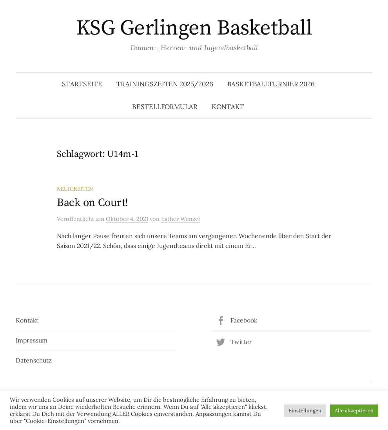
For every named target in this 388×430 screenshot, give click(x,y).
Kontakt (228, 106)
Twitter (241, 342)
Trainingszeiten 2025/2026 (164, 84)
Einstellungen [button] (304, 410)
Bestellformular (165, 106)
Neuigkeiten (75, 188)
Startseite (82, 84)
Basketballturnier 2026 (271, 84)
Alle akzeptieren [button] (354, 410)
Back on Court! (92, 203)
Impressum (31, 340)
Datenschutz (34, 360)
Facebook (243, 320)
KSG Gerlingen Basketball (194, 28)
